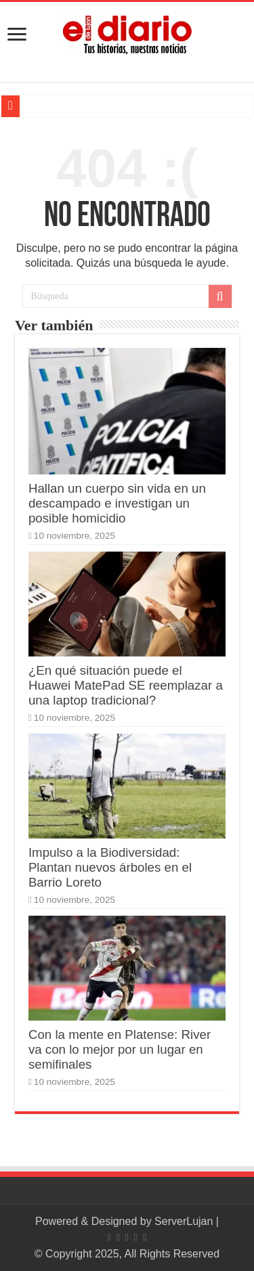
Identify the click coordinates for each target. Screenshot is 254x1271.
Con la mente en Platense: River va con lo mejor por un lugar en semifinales (119, 1049)
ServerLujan (183, 1221)
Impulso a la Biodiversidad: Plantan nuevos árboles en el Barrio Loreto (110, 867)
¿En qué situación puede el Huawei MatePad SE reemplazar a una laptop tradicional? (125, 685)
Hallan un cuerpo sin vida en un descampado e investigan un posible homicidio (117, 503)
